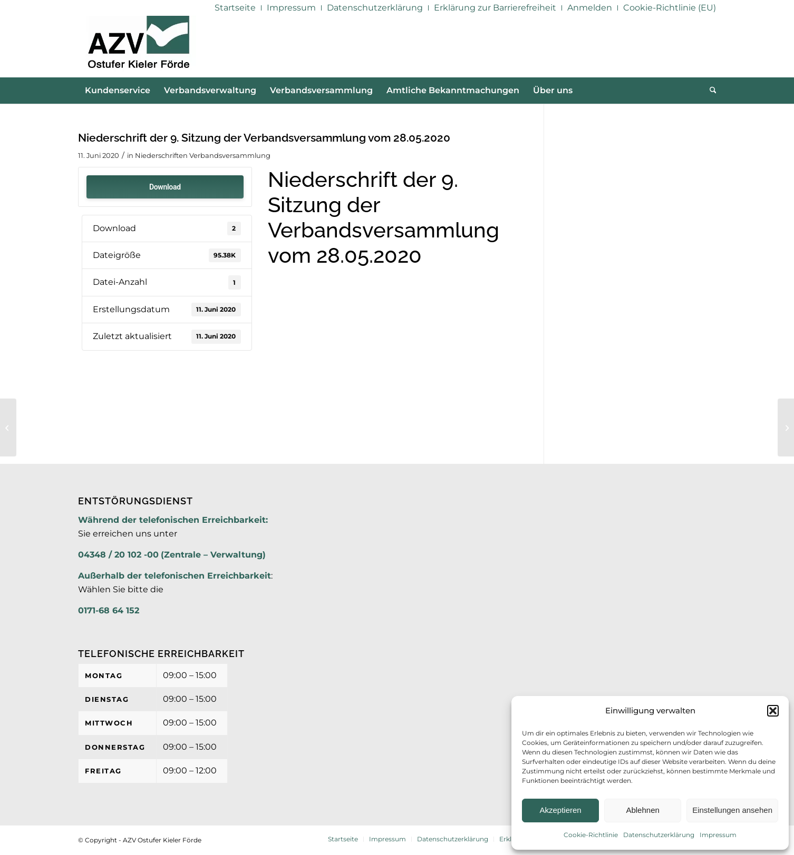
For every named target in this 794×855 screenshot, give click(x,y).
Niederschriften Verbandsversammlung (202, 155)
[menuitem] (235, 8)
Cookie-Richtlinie (591, 835)
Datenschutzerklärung (658, 835)
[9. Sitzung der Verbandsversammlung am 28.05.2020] (786, 427)
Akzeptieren (560, 810)
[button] (773, 710)
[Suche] (709, 90)
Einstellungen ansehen (732, 810)
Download (165, 187)
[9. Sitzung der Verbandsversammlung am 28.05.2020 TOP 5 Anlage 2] (8, 427)
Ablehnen (642, 810)
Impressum (718, 835)
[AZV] (138, 46)
